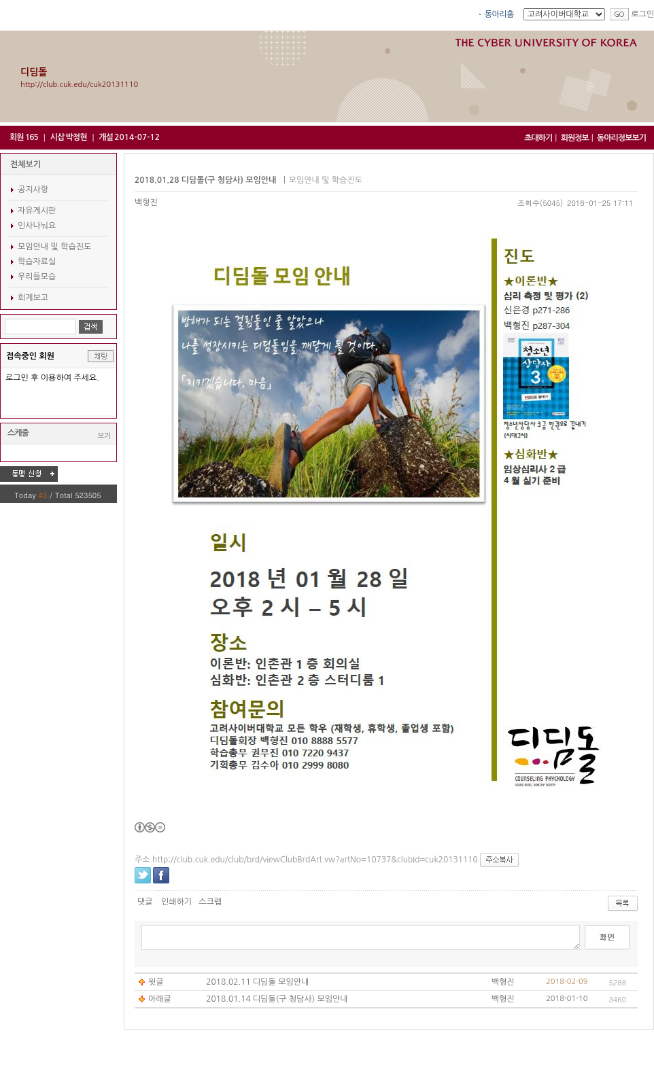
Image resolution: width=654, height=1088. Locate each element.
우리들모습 (37, 277)
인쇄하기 (176, 902)
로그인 (642, 14)
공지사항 (33, 190)
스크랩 (210, 902)
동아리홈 (499, 14)
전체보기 (25, 164)
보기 (104, 435)
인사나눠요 (37, 226)
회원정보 (575, 138)
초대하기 (538, 138)
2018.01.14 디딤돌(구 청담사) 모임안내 (276, 999)
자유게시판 (37, 211)
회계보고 (33, 298)
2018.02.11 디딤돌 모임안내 (257, 982)
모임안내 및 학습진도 (54, 247)
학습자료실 (37, 262)
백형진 (146, 202)
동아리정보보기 (621, 138)
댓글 (145, 902)
